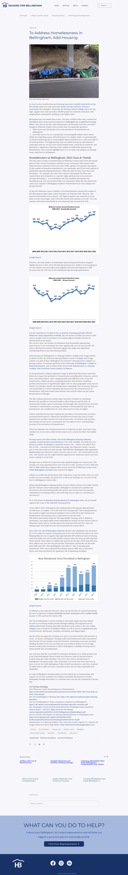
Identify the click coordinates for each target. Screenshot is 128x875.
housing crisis (56, 729)
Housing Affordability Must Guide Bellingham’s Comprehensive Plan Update (94, 780)
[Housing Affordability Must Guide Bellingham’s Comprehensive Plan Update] (94, 767)
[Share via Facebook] (30, 744)
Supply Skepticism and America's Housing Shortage (62, 780)
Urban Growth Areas (39, 16)
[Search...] (104, 6)
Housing (32, 729)
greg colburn (73, 733)
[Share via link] (44, 744)
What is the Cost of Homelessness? (30, 780)
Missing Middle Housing (37, 733)
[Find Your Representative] (64, 844)
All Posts (23, 16)
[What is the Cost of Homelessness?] (33, 767)
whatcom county (69, 729)
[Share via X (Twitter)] (35, 744)
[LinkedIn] (69, 863)
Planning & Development (79, 16)
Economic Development (65, 738)
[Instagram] (61, 863)
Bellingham (80, 729)
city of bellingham (44, 729)
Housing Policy (58, 16)
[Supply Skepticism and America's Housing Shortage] (64, 768)
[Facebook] (53, 863)
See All (106, 756)
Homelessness (62, 733)
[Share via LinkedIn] (39, 744)
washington (51, 733)
